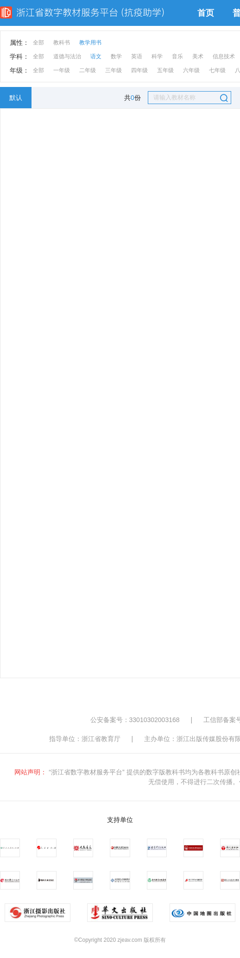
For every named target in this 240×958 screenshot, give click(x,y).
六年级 (191, 70)
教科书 (61, 42)
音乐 (177, 56)
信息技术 (224, 56)
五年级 (165, 70)
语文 (95, 56)
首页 (205, 13)
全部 (38, 42)
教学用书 (90, 42)
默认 (15, 97)
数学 (116, 56)
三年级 (113, 70)
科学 (157, 56)
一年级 (61, 70)
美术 (197, 56)
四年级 (139, 70)
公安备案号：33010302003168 (135, 719)
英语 (136, 56)
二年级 (87, 70)
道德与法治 (67, 56)
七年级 (217, 70)
